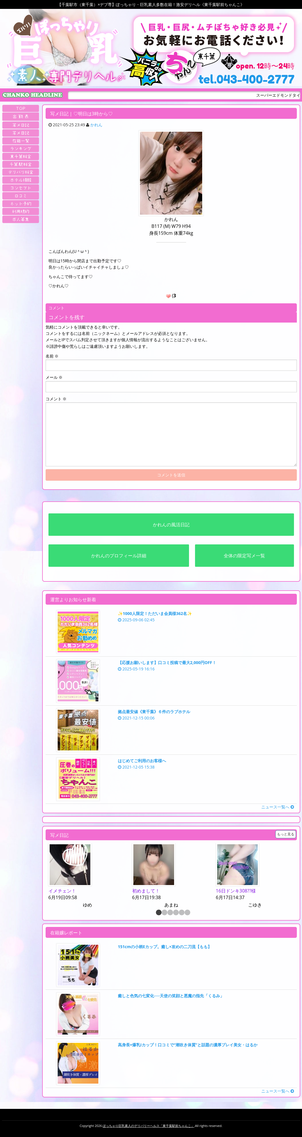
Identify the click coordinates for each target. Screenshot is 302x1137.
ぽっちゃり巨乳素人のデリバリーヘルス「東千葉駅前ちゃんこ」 (148, 1126)
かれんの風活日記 (171, 524)
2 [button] (164, 913)
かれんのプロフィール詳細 (118, 555)
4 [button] (175, 913)
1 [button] (158, 913)
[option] (87, 876)
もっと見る (285, 834)
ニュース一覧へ (277, 807)
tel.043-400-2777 (246, 79)
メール (54, 377)
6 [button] (187, 913)
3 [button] (170, 913)
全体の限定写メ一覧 (244, 555)
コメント (56, 398)
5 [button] (181, 913)
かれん (96, 124)
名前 (52, 356)
